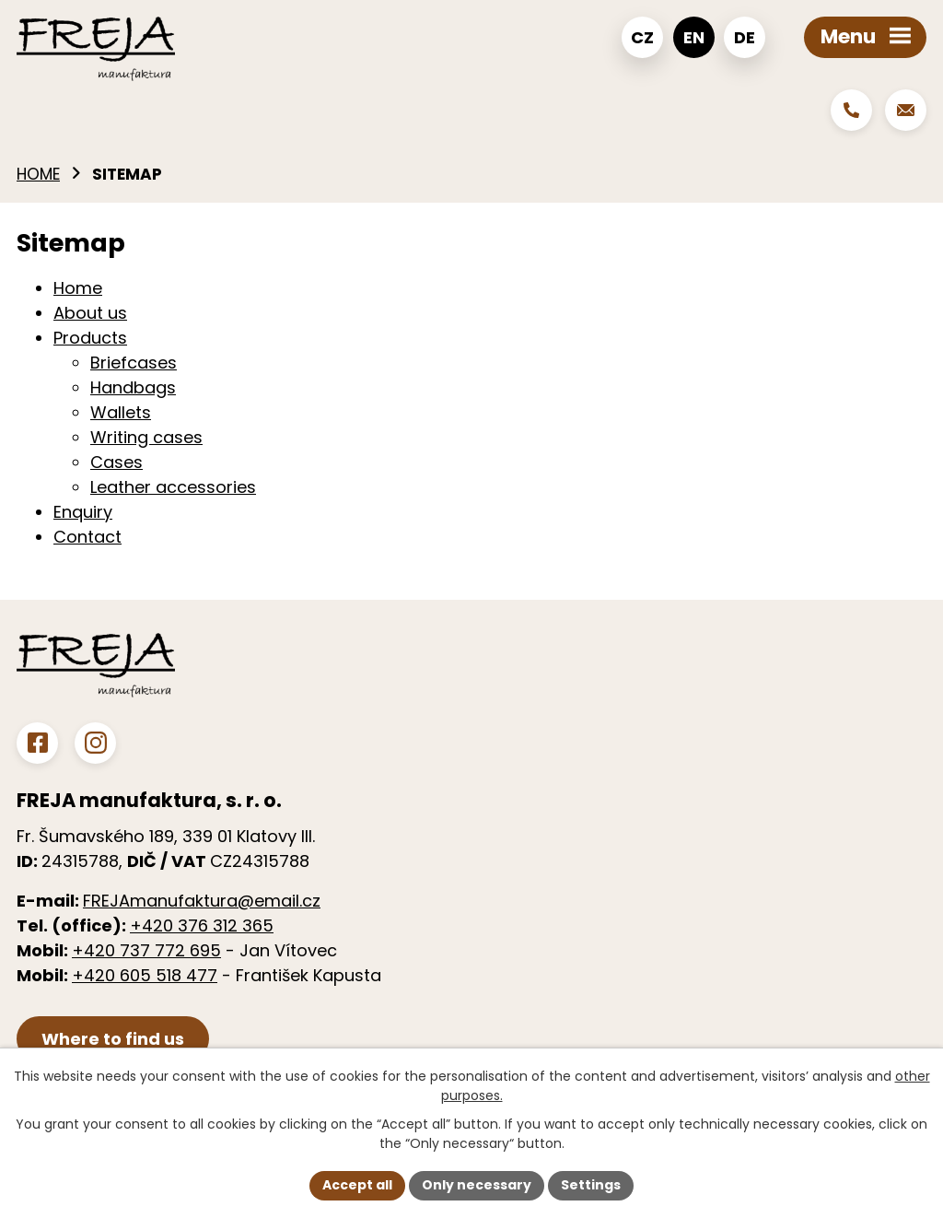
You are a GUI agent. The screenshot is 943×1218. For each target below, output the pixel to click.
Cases (116, 462)
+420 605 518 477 (144, 975)
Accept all (357, 1185)
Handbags (133, 387)
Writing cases (146, 437)
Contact (87, 536)
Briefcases (133, 362)
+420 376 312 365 (202, 925)
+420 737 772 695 (146, 950)
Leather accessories (173, 486)
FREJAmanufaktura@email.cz (201, 900)
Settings (591, 1185)
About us (90, 312)
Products (90, 337)
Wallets (120, 412)
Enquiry (82, 511)
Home (38, 174)
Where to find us (112, 1038)
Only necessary (476, 1185)
